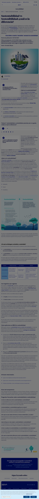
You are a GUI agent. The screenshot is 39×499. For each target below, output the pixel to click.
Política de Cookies (29, 494)
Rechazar (33, 496)
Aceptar (26, 496)
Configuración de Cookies (6, 496)
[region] (19, 494)
